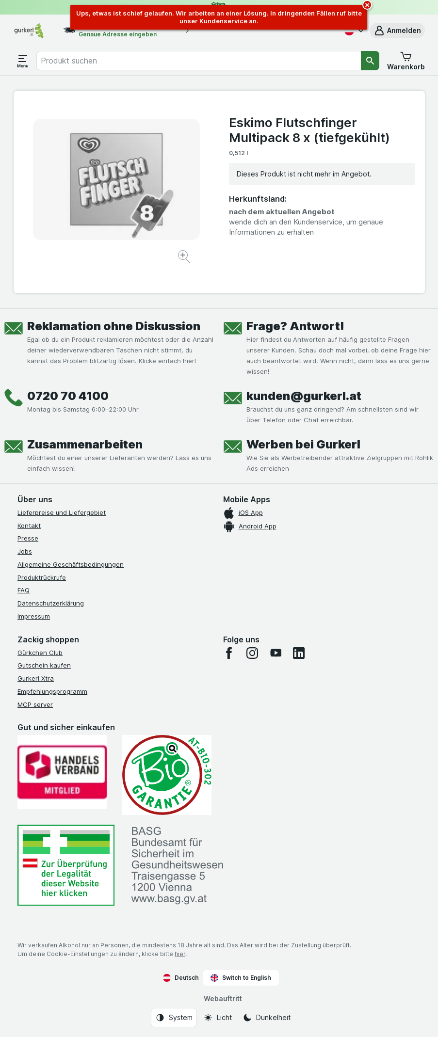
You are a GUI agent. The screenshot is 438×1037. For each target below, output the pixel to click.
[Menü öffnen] (22, 60)
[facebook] (229, 653)
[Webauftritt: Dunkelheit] (266, 1017)
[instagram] (252, 653)
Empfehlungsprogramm (52, 691)
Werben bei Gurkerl (303, 444)
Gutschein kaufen (44, 665)
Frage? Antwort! (295, 326)
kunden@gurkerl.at (303, 396)
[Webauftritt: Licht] (217, 1017)
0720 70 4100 (68, 396)
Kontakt (29, 525)
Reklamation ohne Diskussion (113, 326)
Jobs (24, 551)
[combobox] (198, 60)
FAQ (23, 590)
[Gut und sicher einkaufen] (166, 775)
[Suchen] (370, 60)
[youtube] (275, 653)
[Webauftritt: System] (174, 1017)
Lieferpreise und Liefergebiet (61, 512)
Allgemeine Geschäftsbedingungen (70, 564)
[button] (397, 30)
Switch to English (241, 978)
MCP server (35, 704)
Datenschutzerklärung (50, 603)
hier (180, 953)
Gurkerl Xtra (35, 678)
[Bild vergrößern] (185, 258)
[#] (65, 865)
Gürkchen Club (40, 652)
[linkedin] (299, 653)
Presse (27, 538)
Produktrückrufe (41, 577)
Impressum (33, 616)
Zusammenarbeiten (85, 444)
